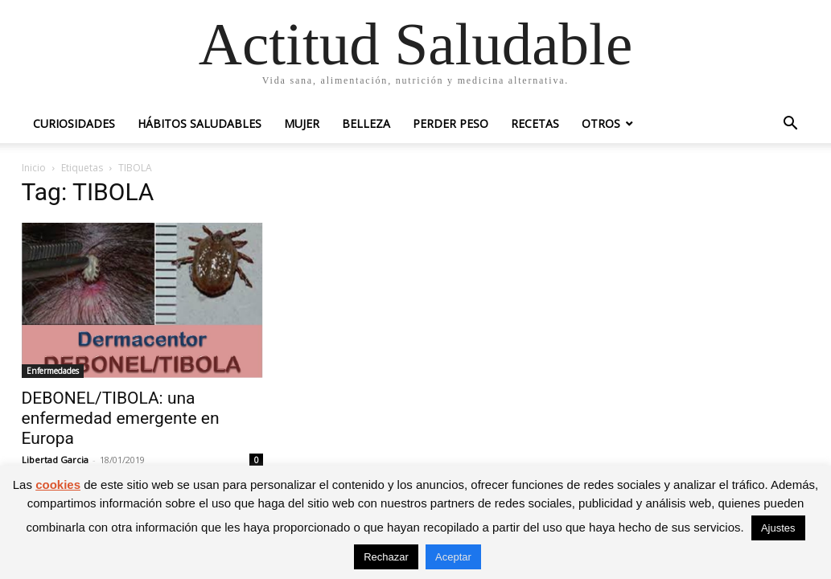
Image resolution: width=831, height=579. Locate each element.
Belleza (366, 123)
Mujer (301, 123)
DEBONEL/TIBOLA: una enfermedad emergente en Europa (121, 418)
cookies (57, 484)
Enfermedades (53, 370)
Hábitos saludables (199, 123)
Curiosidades (74, 123)
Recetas (535, 123)
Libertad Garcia (55, 460)
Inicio (34, 168)
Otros (601, 123)
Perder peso (450, 123)
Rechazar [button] (386, 557)
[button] (790, 125)
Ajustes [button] (778, 528)
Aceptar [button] (453, 557)
